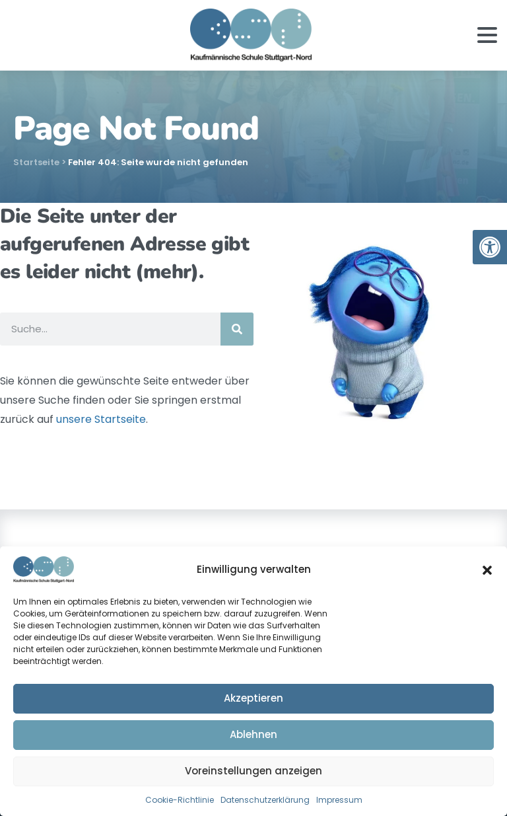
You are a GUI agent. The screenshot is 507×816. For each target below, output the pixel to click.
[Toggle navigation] (487, 35)
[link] (490, 247)
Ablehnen (253, 734)
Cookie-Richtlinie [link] (179, 799)
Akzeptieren (253, 698)
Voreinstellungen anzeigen (253, 771)
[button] (487, 569)
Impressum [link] (339, 799)
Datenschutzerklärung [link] (265, 799)
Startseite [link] (36, 162)
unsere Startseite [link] (101, 419)
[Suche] (237, 329)
